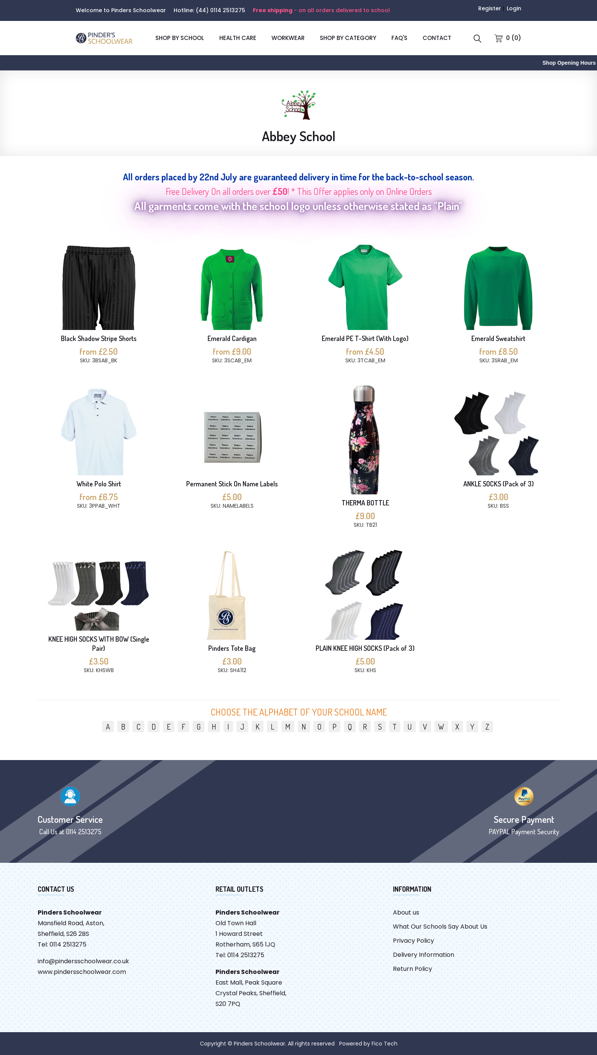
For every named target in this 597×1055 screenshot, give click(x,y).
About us (406, 912)
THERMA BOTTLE (365, 503)
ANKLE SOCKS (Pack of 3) (498, 484)
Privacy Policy (413, 940)
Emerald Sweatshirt (498, 338)
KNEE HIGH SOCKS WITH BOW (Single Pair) (98, 643)
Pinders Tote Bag (231, 648)
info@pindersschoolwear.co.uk (83, 961)
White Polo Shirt (99, 484)
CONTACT (437, 38)
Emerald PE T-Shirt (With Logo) (365, 338)
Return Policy (412, 968)
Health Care (237, 38)
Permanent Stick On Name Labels (232, 484)
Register (489, 8)
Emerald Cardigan (232, 338)
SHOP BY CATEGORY (348, 38)
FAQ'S (399, 38)
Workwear (288, 38)
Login (514, 8)
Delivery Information (423, 954)
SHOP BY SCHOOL (179, 38)
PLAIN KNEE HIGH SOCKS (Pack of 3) (365, 648)
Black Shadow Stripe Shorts (99, 338)
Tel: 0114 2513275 (62, 944)
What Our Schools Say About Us (440, 926)
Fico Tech (384, 1043)
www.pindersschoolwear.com (82, 971)
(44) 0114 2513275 (220, 10)
